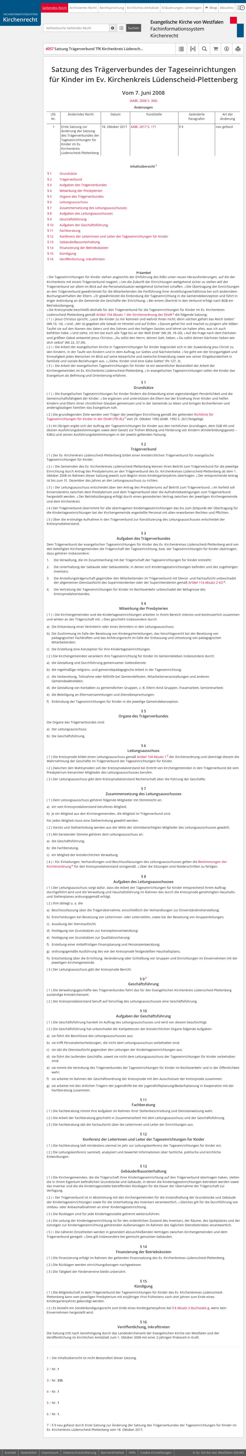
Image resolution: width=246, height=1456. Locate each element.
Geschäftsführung (73, 219)
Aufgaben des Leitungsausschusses (86, 213)
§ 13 (50, 242)
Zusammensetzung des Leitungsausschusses (93, 208)
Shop (211, 8)
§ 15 (50, 253)
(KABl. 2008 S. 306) (143, 101)
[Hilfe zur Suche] (112, 28)
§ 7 (49, 208)
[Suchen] (133, 28)
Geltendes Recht (54, 8)
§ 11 (50, 230)
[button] (193, 48)
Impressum (50, 1452)
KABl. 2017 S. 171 (143, 127)
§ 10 (50, 225)
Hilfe (132, 1452)
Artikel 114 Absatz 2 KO (205, 582)
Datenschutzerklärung (79, 1452)
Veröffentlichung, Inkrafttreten (82, 259)
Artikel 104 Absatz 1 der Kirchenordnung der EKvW (134, 314)
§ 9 (49, 219)
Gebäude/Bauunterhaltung (80, 242)
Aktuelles (227, 8)
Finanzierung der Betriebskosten (84, 248)
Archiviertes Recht (83, 8)
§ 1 (49, 173)
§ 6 (49, 202)
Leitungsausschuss (74, 202)
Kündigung (68, 253)
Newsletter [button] (29, 1452)
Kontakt (10, 1452)
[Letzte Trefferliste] (121, 28)
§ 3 (49, 185)
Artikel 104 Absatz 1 (151, 757)
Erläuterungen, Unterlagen (182, 8)
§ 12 (50, 236)
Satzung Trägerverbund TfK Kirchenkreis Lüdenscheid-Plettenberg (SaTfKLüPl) (116, 48)
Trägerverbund (71, 179)
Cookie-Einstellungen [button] (156, 1452)
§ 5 (49, 196)
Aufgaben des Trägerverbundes (83, 185)
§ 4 (49, 191)
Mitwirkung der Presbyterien (81, 191)
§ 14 (50, 248)
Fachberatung (70, 230)
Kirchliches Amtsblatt (143, 8)
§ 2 (49, 179)
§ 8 (49, 213)
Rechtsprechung (112, 8)
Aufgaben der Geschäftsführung (84, 225)
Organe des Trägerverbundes (82, 196)
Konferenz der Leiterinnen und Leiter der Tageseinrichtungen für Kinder (114, 236)
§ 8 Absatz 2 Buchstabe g (190, 1308)
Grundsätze (68, 173)
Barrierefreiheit (112, 1452)
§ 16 (50, 259)
